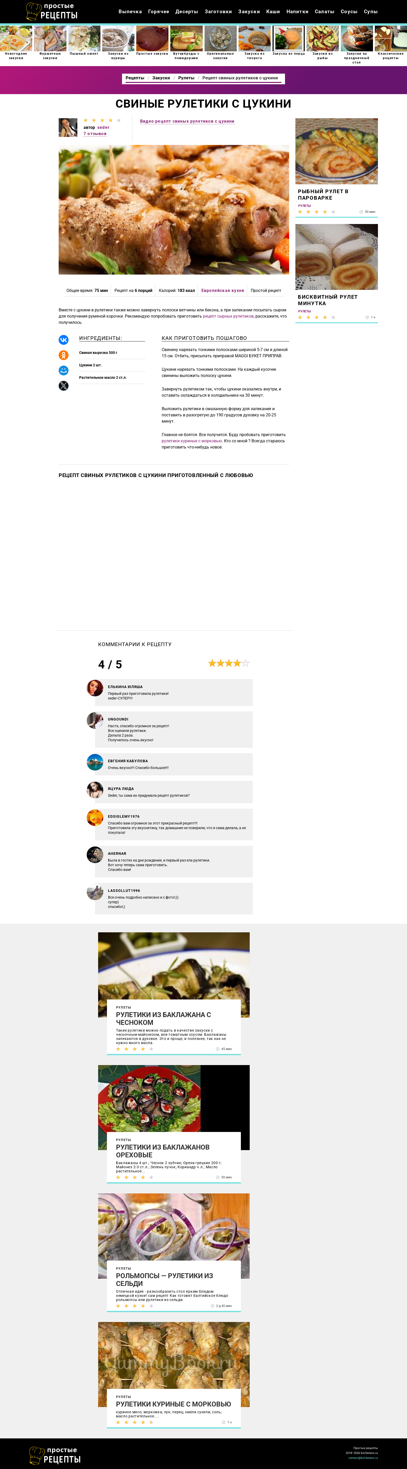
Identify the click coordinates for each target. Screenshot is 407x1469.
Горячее (158, 12)
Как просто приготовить (55, 1456)
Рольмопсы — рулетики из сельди (164, 1280)
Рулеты (123, 1007)
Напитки (298, 12)
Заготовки (218, 12)
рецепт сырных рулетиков (228, 316)
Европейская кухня (222, 290)
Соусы (349, 12)
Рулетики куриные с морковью (173, 1404)
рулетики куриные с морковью (192, 440)
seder (103, 127)
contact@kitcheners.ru (363, 1458)
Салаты (325, 12)
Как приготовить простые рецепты (52, 12)
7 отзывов (95, 133)
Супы (371, 12)
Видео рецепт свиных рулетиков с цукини (187, 121)
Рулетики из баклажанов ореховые (163, 1151)
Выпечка (130, 12)
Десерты (186, 12)
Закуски (249, 12)
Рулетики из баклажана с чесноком (163, 1018)
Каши (273, 12)
